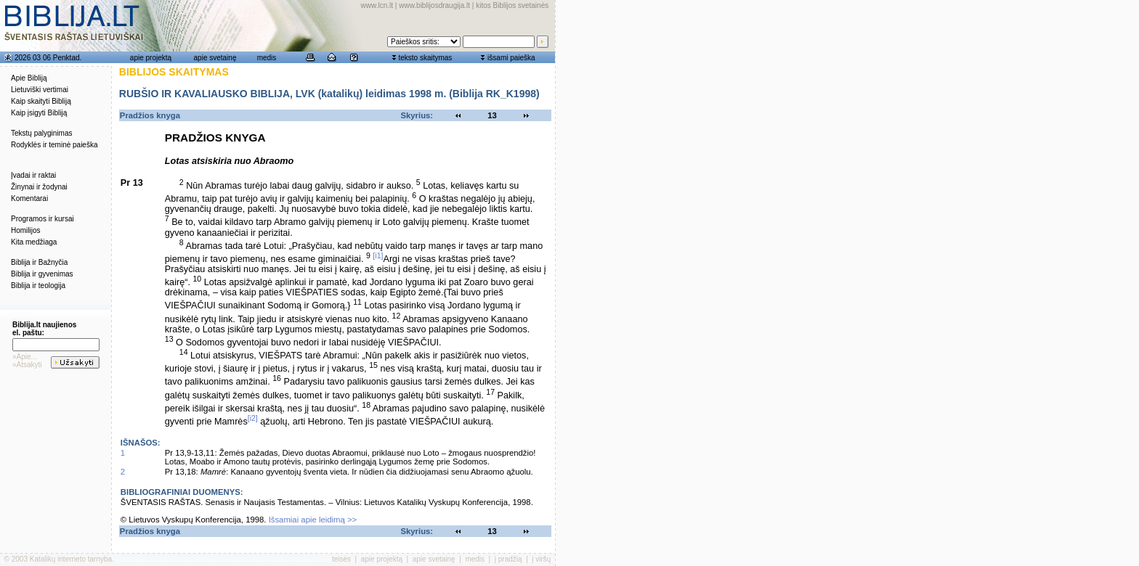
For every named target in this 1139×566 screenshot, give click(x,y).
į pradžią (508, 559)
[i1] (378, 255)
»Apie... (24, 357)
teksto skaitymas (425, 58)
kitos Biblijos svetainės (512, 5)
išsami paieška (511, 58)
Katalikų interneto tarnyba (71, 559)
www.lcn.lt (377, 5)
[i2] (253, 418)
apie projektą (150, 58)
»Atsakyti (27, 365)
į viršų (541, 559)
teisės (341, 559)
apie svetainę (215, 58)
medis (267, 58)
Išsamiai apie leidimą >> (313, 519)
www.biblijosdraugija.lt (434, 5)
